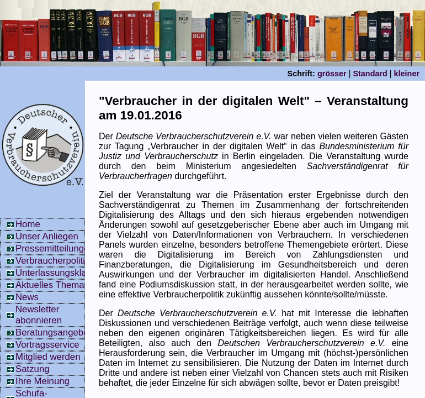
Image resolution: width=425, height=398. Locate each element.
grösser (332, 73)
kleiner (406, 73)
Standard (370, 73)
